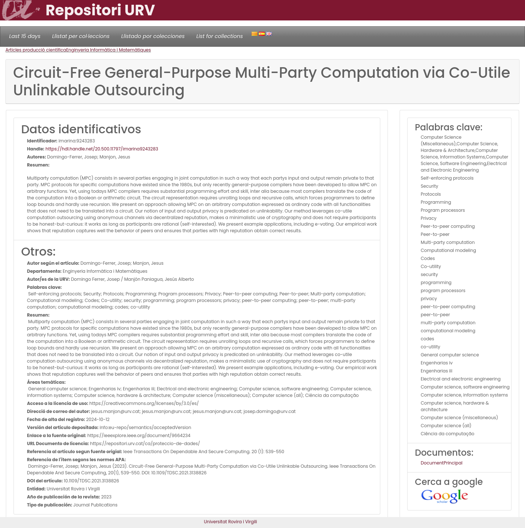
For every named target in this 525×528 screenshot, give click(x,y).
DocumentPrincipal (441, 463)
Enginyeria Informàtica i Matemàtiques (108, 50)
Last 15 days (24, 36)
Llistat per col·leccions (81, 36)
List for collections (219, 36)
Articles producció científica (35, 50)
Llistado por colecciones (153, 36)
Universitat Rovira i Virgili (230, 522)
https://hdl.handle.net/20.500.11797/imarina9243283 (101, 149)
